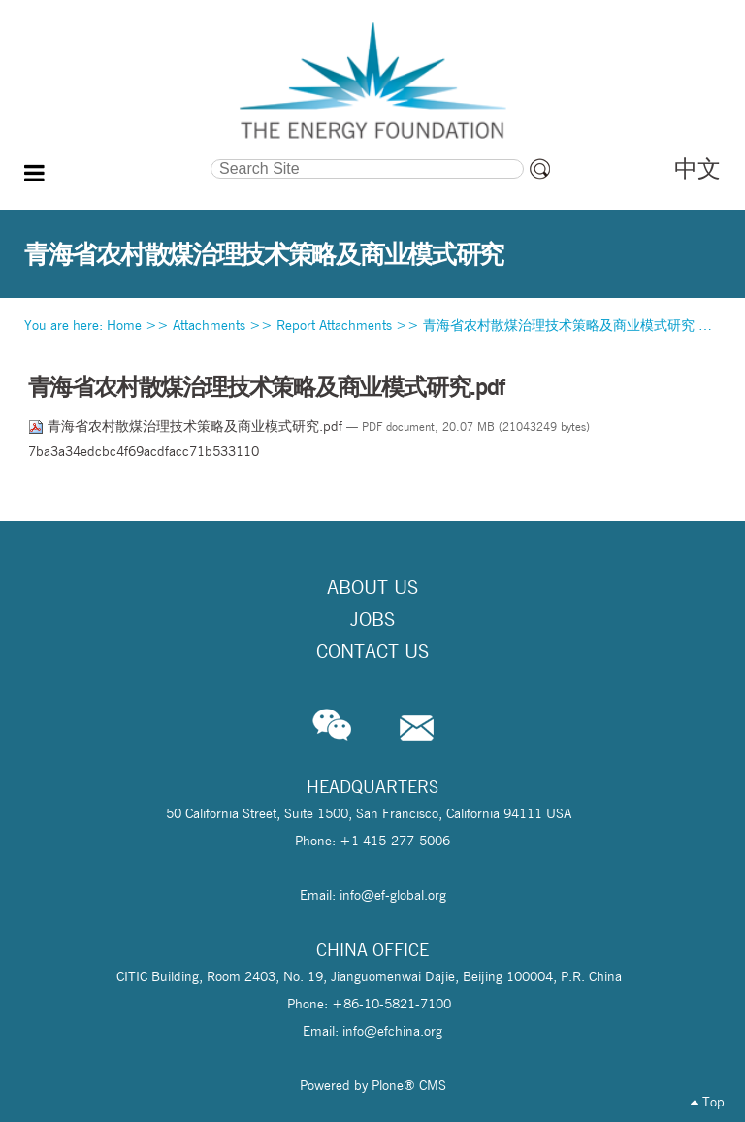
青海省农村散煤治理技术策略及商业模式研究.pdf (187, 426)
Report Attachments (334, 325)
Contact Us (372, 651)
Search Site (117, 157)
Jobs (372, 619)
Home (124, 325)
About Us (372, 587)
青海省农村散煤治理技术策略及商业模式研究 (559, 325)
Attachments (209, 325)
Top (708, 1101)
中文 (697, 168)
